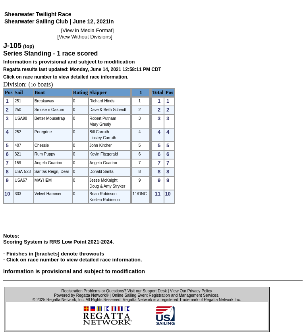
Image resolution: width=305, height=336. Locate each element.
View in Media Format (87, 30)
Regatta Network (61, 300)
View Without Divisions (85, 37)
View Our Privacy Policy (191, 291)
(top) (28, 46)
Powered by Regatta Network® (81, 295)
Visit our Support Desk (147, 291)
